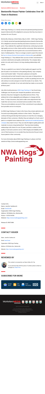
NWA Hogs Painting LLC (24, 90)
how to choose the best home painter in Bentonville (18, 55)
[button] (37, 2)
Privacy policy (26, 306)
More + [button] (42, 2)
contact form (17, 267)
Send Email (8, 208)
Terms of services (19, 306)
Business (22, 8)
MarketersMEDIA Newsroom (9, 8)
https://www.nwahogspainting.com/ (17, 218)
